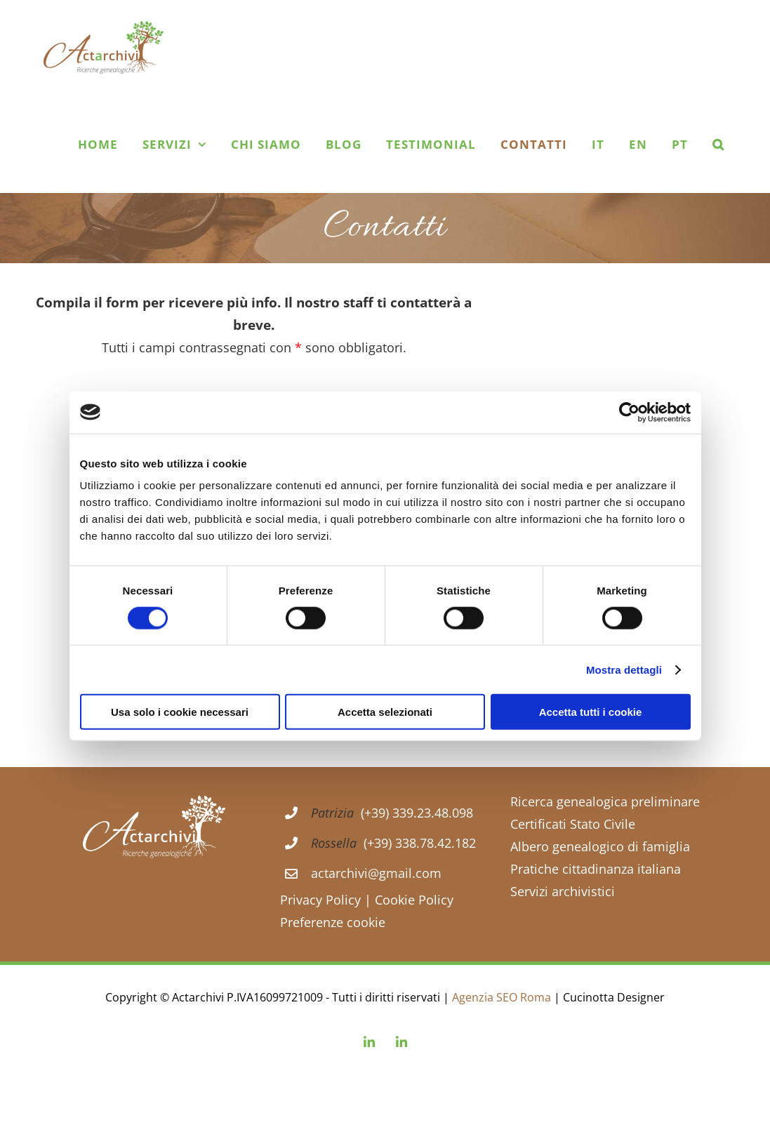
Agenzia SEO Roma (503, 997)
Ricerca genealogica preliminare (605, 801)
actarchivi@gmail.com (376, 873)
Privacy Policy (320, 899)
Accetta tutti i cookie (590, 712)
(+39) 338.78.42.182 (420, 842)
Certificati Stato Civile (572, 823)
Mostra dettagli (624, 669)
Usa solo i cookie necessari (179, 712)
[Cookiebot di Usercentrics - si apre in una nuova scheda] (629, 411)
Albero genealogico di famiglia (600, 846)
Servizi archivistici (562, 891)
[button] (718, 144)
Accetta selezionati (385, 712)
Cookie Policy (412, 899)
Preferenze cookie (332, 922)
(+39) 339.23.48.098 (417, 812)
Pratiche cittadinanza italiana (595, 868)
